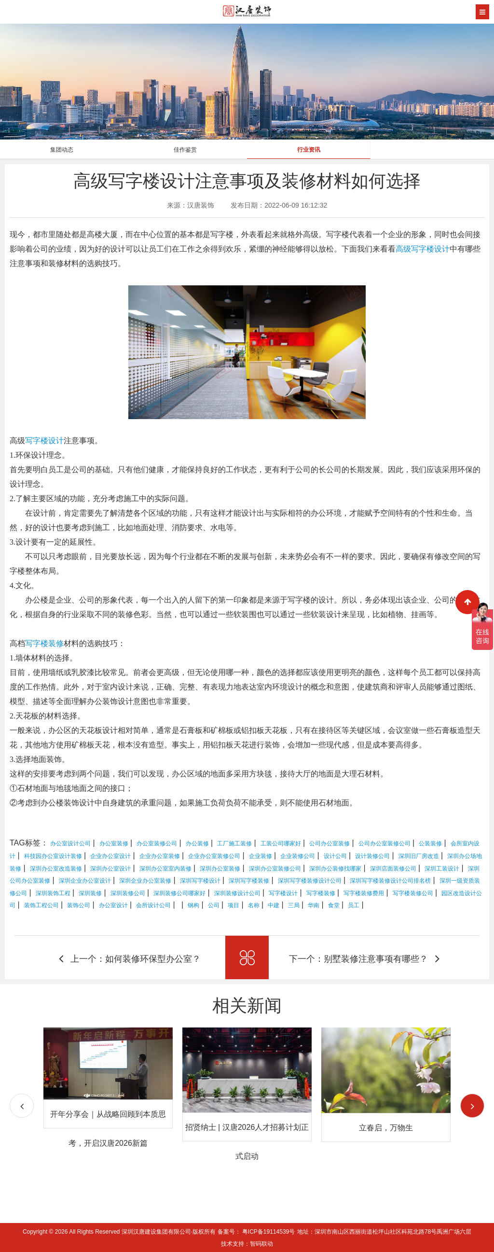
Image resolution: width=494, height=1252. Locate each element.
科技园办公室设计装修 (53, 856)
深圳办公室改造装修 (56, 868)
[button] (472, 1106)
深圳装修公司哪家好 (179, 893)
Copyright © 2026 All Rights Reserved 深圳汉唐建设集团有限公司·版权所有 (120, 1231)
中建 (273, 905)
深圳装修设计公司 (237, 893)
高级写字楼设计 (423, 249)
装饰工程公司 (41, 905)
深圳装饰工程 (53, 893)
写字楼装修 (44, 643)
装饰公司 (78, 905)
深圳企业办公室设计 (85, 880)
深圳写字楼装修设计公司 (310, 880)
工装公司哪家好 (281, 843)
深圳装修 (90, 893)
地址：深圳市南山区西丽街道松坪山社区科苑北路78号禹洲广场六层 (384, 1231)
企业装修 (260, 856)
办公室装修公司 (157, 843)
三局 (294, 905)
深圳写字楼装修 (249, 880)
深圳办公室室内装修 (165, 868)
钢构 (193, 905)
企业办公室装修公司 (214, 856)
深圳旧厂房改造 (418, 856)
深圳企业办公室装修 (145, 880)
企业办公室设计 (110, 856)
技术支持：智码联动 (247, 1243)
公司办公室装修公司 (384, 843)
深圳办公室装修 (220, 868)
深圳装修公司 (127, 893)
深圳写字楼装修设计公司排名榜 (390, 880)
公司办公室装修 (329, 843)
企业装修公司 (297, 856)
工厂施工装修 (234, 843)
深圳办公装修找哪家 (335, 868)
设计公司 (335, 856)
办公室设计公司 (70, 843)
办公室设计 (113, 905)
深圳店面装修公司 (393, 868)
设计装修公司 (372, 856)
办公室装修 (113, 843)
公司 (214, 905)
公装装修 (430, 843)
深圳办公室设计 (110, 868)
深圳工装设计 (442, 868)
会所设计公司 (153, 905)
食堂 (334, 905)
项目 (233, 905)
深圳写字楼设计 (200, 880)
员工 (353, 905)
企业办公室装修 (159, 856)
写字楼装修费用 (363, 893)
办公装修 (197, 843)
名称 (254, 905)
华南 (313, 905)
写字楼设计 (44, 440)
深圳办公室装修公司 (275, 868)
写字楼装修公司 (413, 893)
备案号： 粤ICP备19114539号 (256, 1231)
